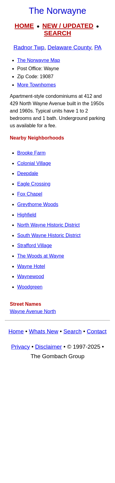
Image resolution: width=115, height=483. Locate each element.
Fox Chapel (29, 194)
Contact (96, 331)
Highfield (26, 214)
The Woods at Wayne (40, 256)
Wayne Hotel (31, 266)
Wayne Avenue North (33, 311)
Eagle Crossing (34, 183)
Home (16, 331)
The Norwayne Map (38, 60)
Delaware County (69, 47)
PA (98, 47)
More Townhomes (36, 84)
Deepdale (27, 173)
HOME (24, 25)
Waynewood (30, 276)
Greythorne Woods (37, 204)
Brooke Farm (31, 152)
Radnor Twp (28, 47)
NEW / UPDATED (67, 25)
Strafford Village (34, 245)
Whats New (43, 331)
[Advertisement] (57, 424)
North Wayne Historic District (48, 225)
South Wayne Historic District (49, 235)
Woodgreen (29, 286)
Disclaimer (48, 346)
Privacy (20, 346)
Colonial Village (34, 163)
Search (72, 331)
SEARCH (57, 32)
